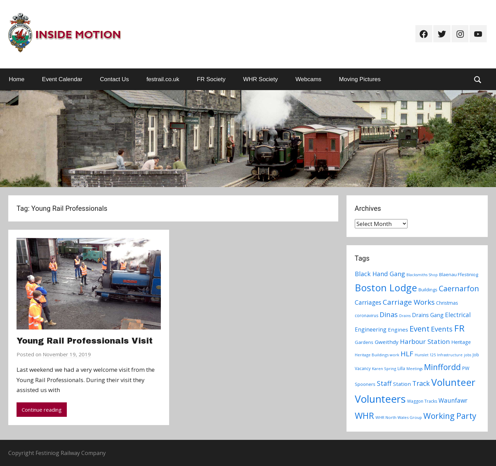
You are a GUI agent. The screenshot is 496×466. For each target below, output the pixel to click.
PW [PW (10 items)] (465, 368)
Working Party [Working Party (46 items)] (449, 415)
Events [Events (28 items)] (442, 329)
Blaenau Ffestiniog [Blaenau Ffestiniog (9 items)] (458, 274)
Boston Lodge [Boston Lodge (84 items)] (386, 287)
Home (16, 79)
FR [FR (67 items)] (459, 328)
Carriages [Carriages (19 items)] (368, 302)
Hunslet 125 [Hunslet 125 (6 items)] (425, 355)
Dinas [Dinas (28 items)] (389, 314)
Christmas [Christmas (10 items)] (447, 303)
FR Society (211, 79)
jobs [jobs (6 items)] (467, 355)
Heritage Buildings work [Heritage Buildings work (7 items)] (377, 354)
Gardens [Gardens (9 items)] (364, 342)
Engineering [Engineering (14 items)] (370, 329)
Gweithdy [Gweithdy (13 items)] (387, 341)
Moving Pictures (360, 79)
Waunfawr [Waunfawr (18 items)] (452, 400)
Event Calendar (62, 79)
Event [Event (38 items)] (420, 328)
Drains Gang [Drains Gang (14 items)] (428, 315)
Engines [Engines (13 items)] (398, 329)
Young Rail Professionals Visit (85, 340)
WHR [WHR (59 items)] (364, 415)
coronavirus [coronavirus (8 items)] (366, 315)
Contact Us (114, 79)
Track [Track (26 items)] (421, 383)
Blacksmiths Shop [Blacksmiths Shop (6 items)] (422, 274)
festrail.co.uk (162, 79)
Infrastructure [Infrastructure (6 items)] (450, 355)
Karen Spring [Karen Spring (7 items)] (384, 368)
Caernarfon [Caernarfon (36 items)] (459, 288)
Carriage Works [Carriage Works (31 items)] (409, 302)
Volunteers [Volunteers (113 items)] (380, 399)
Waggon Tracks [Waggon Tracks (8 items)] (422, 401)
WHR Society (260, 79)
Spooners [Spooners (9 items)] (365, 384)
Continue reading (42, 409)
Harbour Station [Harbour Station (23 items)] (425, 341)
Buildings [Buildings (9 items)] (427, 289)
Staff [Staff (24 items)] (384, 383)
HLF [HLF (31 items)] (407, 353)
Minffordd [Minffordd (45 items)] (442, 366)
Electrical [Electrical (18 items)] (458, 315)
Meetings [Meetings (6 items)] (414, 368)
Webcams (308, 79)
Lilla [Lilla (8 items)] (401, 368)
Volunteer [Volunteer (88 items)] (453, 382)
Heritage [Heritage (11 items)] (461, 342)
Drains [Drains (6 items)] (405, 315)
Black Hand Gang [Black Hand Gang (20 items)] (380, 274)
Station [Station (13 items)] (402, 383)
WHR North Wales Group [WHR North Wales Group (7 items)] (398, 417)
